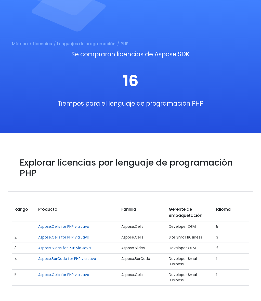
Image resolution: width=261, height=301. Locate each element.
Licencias (42, 44)
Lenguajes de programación (86, 44)
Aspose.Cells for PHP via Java (63, 226)
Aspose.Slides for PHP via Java (64, 247)
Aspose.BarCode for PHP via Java (67, 258)
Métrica (20, 44)
